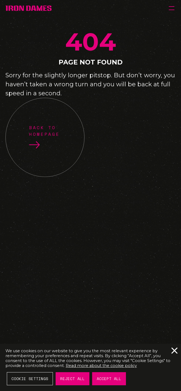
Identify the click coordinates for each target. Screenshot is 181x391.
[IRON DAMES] (28, 8)
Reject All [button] (72, 378)
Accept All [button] (109, 378)
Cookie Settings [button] (29, 378)
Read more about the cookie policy (101, 365)
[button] (171, 8)
